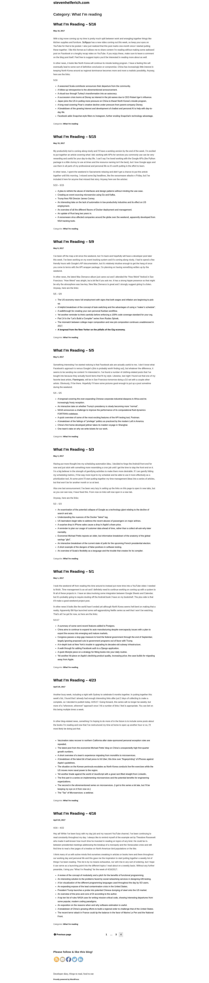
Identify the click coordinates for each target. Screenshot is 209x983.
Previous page (62, 934)
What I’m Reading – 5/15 (74, 137)
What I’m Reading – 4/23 (74, 680)
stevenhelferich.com (71, 3)
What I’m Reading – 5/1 (73, 571)
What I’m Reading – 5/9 (73, 242)
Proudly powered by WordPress (66, 979)
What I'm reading (70, 124)
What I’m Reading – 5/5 (73, 350)
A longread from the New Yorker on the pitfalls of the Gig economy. (91, 330)
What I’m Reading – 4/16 (74, 813)
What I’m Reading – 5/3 (73, 449)
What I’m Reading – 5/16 (74, 24)
